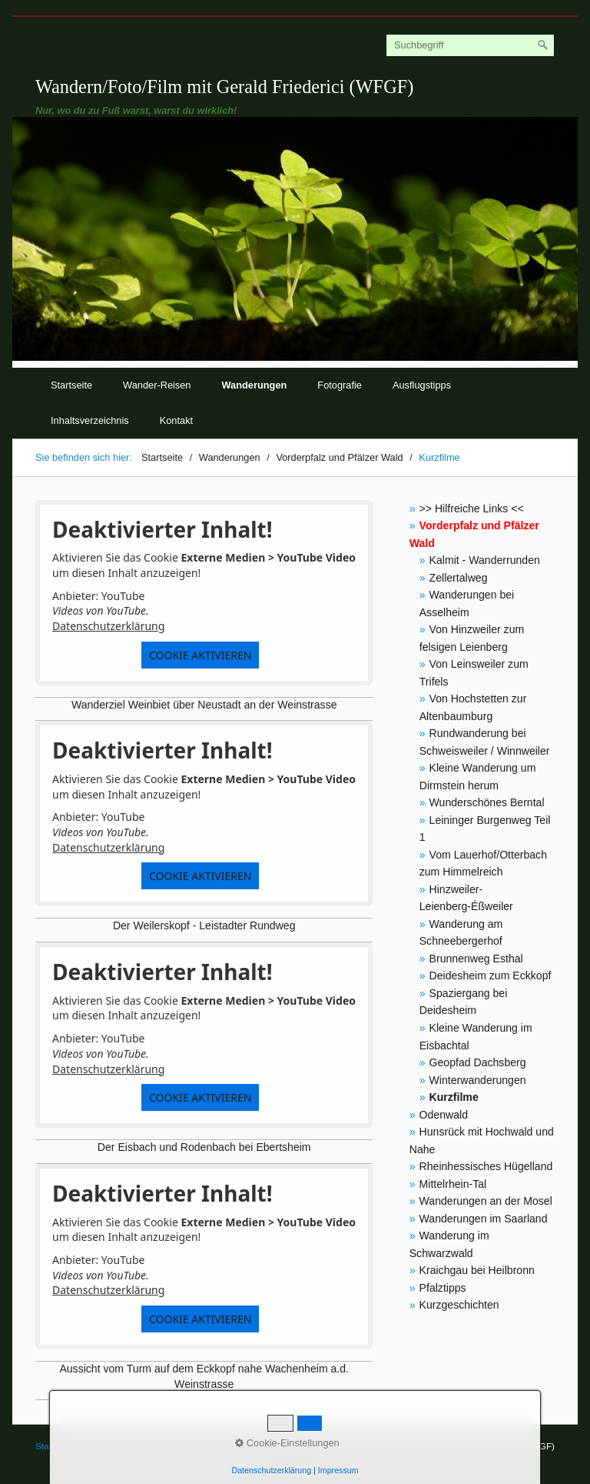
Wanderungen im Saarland (483, 1218)
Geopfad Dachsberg (477, 1062)
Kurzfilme (454, 1097)
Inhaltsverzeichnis (90, 420)
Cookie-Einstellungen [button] (287, 1443)
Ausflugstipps (422, 385)
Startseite (71, 385)
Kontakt (176, 420)
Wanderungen (254, 385)
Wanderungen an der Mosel (485, 1201)
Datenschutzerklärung (108, 626)
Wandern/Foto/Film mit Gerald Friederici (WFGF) (224, 86)
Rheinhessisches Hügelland (486, 1166)
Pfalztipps (442, 1288)
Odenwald (443, 1115)
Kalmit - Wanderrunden (484, 560)
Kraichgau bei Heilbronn (477, 1270)
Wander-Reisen (157, 385)
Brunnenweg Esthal (476, 958)
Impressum (338, 1470)
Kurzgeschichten (459, 1305)
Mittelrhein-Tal (453, 1184)
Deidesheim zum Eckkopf (490, 975)
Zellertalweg (458, 578)
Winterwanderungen (477, 1080)
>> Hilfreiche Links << (471, 508)
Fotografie (339, 385)
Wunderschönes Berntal (487, 802)
